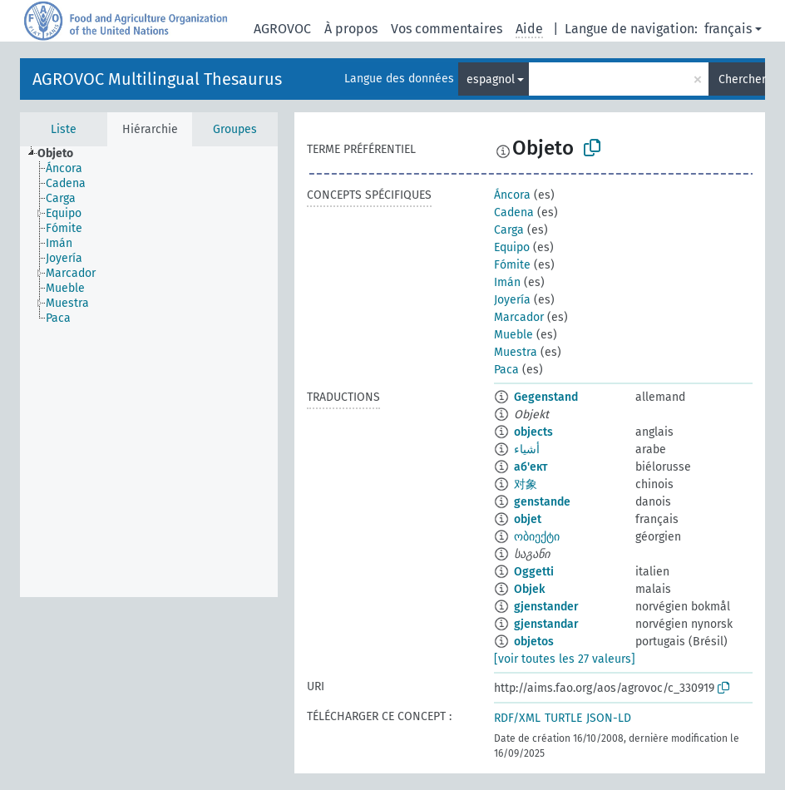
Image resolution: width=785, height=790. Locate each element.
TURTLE (563, 718)
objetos (534, 641)
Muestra (515, 352)
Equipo (512, 247)
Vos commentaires (446, 29)
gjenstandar (546, 624)
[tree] (149, 371)
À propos (351, 29)
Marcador (519, 317)
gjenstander (546, 607)
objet (527, 519)
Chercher (741, 79)
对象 (525, 484)
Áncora (512, 195)
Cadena (514, 212)
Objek (529, 589)
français (728, 29)
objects (533, 432)
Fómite (512, 265)
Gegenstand (546, 397)
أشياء (527, 449)
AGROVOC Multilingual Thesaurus (157, 79)
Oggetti (534, 572)
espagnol (491, 79)
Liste (64, 129)
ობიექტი (537, 537)
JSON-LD (608, 718)
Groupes (235, 129)
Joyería (512, 300)
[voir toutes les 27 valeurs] (564, 659)
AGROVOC (282, 29)
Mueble (513, 335)
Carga (509, 230)
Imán (507, 282)
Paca (506, 370)
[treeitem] (62, 153)
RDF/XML (517, 718)
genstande (542, 502)
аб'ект (530, 467)
